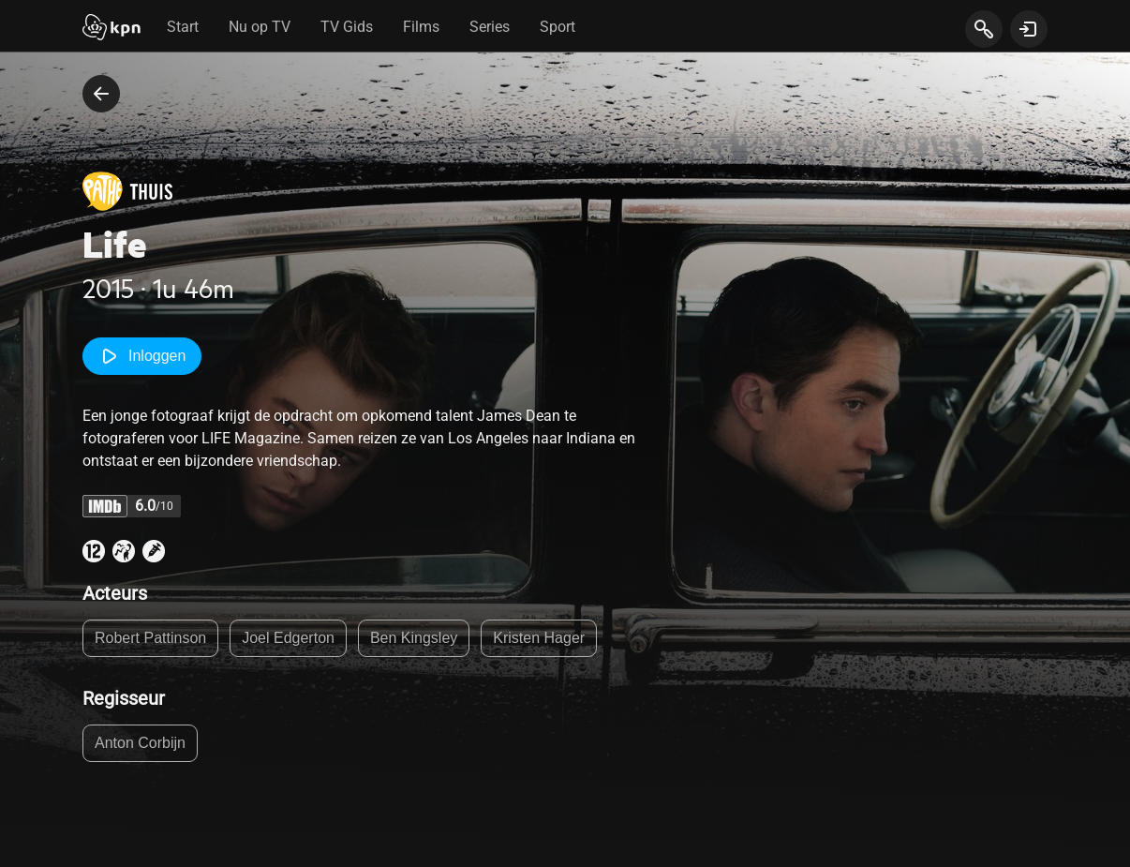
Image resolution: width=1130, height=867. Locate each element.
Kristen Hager (539, 638)
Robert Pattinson (150, 638)
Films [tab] (421, 27)
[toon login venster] (1029, 29)
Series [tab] (489, 27)
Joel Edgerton (288, 638)
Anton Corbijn (140, 743)
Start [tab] (183, 27)
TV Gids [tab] (346, 27)
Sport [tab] (557, 27)
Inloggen (142, 356)
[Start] (111, 29)
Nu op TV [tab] (259, 27)
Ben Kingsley (413, 638)
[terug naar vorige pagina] (101, 93)
